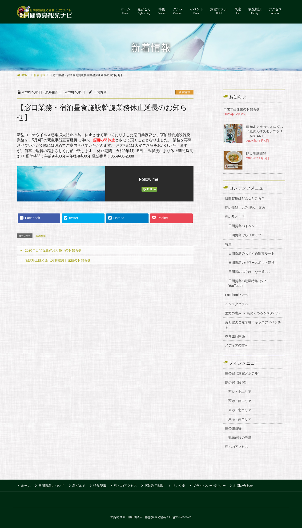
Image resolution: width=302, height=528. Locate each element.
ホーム (25, 485)
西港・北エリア (239, 392)
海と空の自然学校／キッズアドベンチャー (253, 324)
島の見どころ (235, 217)
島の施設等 (233, 428)
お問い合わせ (236, 485)
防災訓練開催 (256, 153)
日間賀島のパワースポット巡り (251, 262)
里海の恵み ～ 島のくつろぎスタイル (252, 313)
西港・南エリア (239, 401)
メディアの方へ (236, 345)
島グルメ (76, 485)
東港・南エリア (239, 419)
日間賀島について (50, 485)
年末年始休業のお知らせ (241, 109)
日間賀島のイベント (243, 226)
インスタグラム (236, 304)
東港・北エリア (239, 410)
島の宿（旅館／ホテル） (243, 373)
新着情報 (184, 92)
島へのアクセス (236, 447)
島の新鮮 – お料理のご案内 (245, 207)
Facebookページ (237, 295)
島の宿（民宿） (236, 382)
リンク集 (173, 485)
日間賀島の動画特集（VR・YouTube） (248, 283)
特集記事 (96, 485)
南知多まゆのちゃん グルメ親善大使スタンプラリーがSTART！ (264, 131)
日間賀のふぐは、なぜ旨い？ (249, 272)
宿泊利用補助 (150, 485)
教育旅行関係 (235, 336)
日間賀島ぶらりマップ (244, 235)
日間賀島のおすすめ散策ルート (251, 253)
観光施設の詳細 (239, 437)
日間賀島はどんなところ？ (245, 198)
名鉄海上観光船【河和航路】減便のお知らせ (58, 260)
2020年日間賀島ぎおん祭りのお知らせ (53, 250)
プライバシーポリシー (203, 485)
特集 (228, 244)
